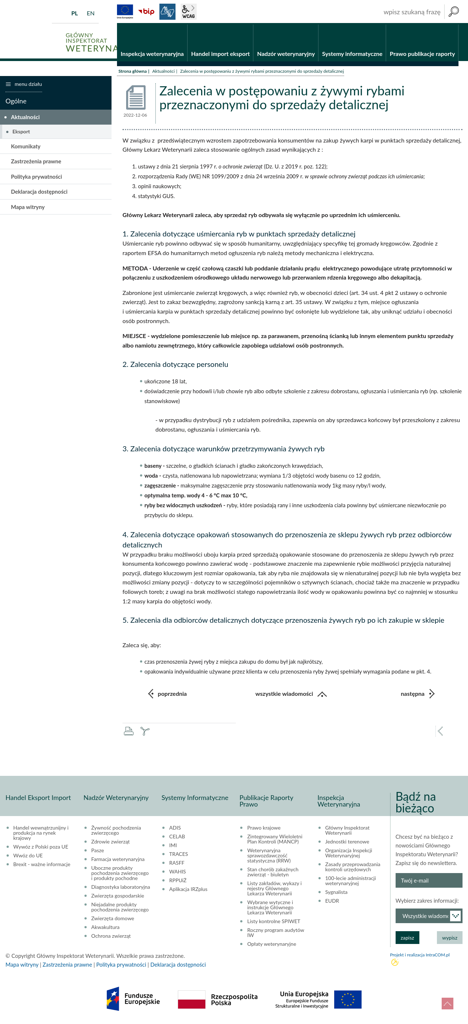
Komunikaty (26, 147)
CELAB (177, 837)
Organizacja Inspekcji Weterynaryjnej (348, 854)
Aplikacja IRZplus (188, 890)
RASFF (177, 863)
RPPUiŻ (177, 881)
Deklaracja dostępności (39, 192)
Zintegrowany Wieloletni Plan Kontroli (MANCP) (274, 840)
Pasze (97, 851)
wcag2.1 (189, 12)
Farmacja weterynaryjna (118, 860)
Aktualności (163, 72)
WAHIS (177, 872)
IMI (173, 846)
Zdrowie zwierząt (110, 842)
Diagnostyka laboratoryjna (120, 888)
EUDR (332, 901)
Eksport (21, 132)
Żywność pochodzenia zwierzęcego (116, 831)
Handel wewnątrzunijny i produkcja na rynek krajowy (40, 834)
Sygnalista (336, 893)
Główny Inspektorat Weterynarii (347, 831)
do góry (447, 1003)
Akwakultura (105, 928)
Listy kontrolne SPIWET (273, 922)
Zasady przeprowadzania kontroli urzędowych (353, 868)
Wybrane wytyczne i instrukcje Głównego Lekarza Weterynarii (270, 908)
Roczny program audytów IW (275, 934)
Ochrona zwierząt (111, 937)
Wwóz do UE (28, 856)
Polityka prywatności (36, 177)
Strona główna (132, 72)
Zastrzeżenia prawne (36, 162)
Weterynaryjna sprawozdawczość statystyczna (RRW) (269, 856)
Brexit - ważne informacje (41, 865)
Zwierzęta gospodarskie (117, 896)
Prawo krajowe (263, 828)
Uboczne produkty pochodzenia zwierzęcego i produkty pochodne (120, 874)
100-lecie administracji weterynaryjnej (350, 882)
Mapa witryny (28, 207)
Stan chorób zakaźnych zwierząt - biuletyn (272, 873)
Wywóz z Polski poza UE (40, 847)
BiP (146, 12)
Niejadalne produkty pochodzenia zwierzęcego (120, 908)
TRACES (178, 855)
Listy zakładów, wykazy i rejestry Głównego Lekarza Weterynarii (274, 889)
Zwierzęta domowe (112, 919)
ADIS (175, 828)
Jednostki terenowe (347, 842)
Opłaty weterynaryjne (271, 945)
